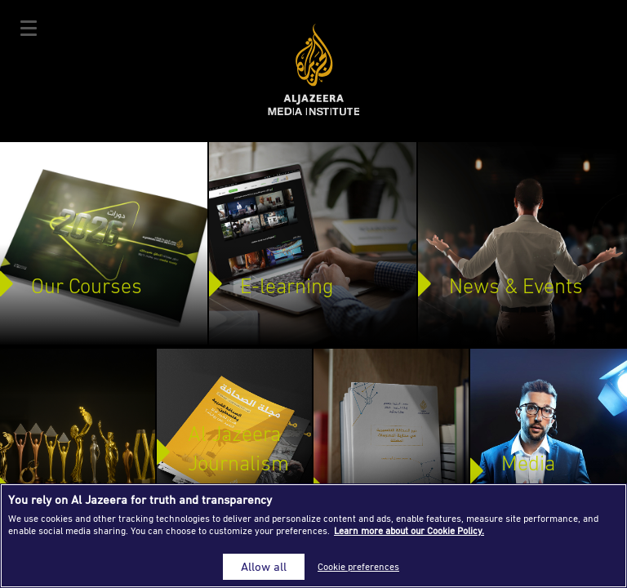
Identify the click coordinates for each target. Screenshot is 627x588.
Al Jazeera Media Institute (314, 69)
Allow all (264, 566)
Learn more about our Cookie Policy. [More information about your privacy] (409, 530)
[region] (313, 535)
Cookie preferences (358, 566)
